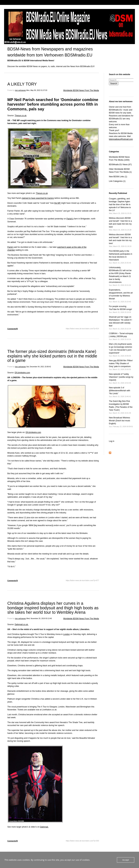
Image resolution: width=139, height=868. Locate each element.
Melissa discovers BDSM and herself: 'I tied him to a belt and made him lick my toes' (120, 224)
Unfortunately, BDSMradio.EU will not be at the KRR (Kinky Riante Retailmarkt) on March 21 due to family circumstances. (120, 276)
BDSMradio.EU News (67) (120, 164)
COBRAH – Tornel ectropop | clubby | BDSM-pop (121, 336)
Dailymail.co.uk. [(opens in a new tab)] (21, 624)
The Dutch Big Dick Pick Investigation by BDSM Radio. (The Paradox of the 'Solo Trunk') (120, 407)
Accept (125, 859)
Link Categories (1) (117, 181)
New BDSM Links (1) (118, 176)
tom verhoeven (20, 90)
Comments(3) (12, 581)
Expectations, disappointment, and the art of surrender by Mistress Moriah (121, 296)
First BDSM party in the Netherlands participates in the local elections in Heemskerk (120, 257)
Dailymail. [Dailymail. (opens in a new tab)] (44, 827)
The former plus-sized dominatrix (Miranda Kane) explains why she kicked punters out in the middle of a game (52, 356)
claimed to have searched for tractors (38, 198)
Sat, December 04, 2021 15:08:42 (38, 367)
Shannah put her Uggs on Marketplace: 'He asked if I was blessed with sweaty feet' (120, 323)
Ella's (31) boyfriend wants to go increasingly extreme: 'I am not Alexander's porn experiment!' (120, 350)
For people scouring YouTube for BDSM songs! (120, 309)
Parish (10, 247)
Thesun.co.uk (20, 115)
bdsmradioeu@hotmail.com (121, 139)
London (66, 634)
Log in (111, 441)
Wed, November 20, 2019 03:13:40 (39, 618)
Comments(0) (12, 329)
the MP (57, 203)
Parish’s (70, 219)
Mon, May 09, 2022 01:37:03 (36, 90)
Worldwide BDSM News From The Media (81, 90)
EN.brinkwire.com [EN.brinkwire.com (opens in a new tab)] (22, 372)
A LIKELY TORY (22, 84)
